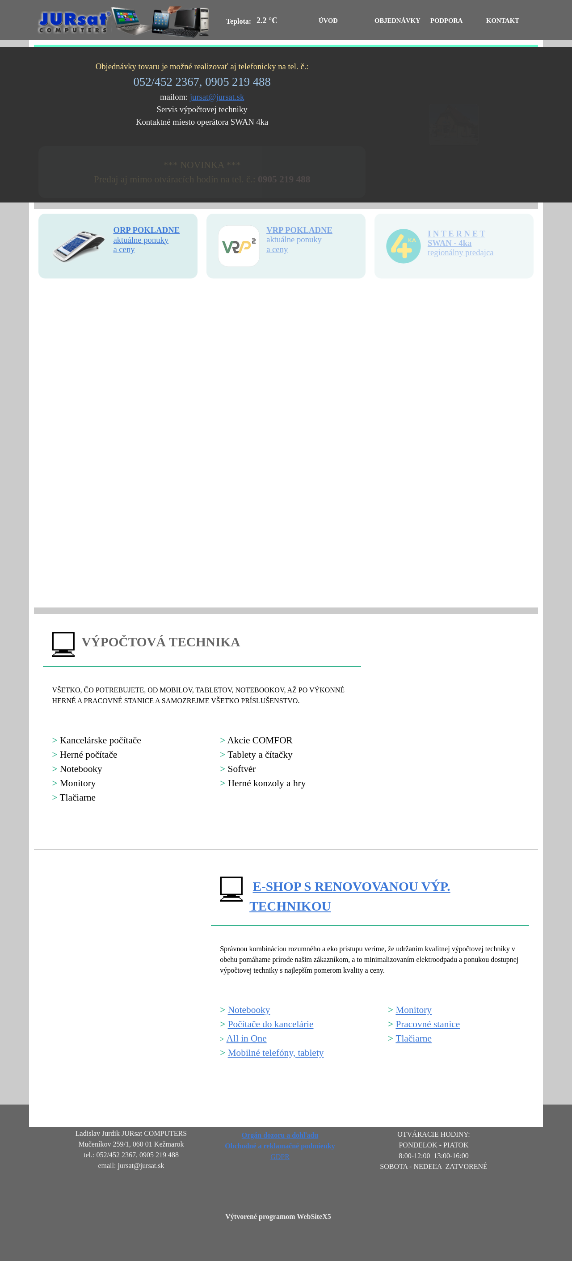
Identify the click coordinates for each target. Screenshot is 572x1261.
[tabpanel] (202, 94)
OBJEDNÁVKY (397, 20)
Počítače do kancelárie (271, 1024)
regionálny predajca (461, 252)
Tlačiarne (413, 1038)
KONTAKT (502, 20)
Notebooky (249, 1009)
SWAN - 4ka (449, 243)
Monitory (413, 1009)
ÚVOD (328, 20)
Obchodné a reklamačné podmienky (280, 1146)
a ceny (277, 249)
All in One (247, 1038)
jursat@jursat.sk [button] (217, 96)
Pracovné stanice (427, 1024)
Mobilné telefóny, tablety (276, 1052)
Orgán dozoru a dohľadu (280, 1135)
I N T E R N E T (456, 233)
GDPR (280, 1156)
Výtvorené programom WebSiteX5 (278, 1216)
